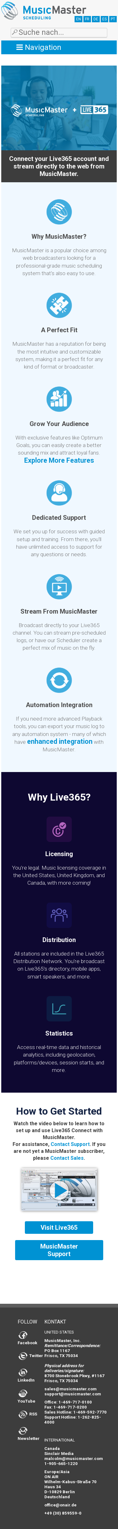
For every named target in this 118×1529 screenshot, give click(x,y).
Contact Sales (67, 1158)
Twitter (31, 1355)
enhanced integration (60, 741)
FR (87, 19)
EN (78, 19)
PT (113, 19)
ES (104, 19)
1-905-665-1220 (61, 1463)
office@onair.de (60, 1505)
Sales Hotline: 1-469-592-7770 (75, 1412)
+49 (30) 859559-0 (62, 1513)
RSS (28, 1414)
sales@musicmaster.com (70, 1389)
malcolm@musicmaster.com (73, 1458)
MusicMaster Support (59, 1250)
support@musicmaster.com (72, 1394)
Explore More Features (59, 460)
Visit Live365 (59, 1227)
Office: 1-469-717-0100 (68, 1402)
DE (95, 19)
